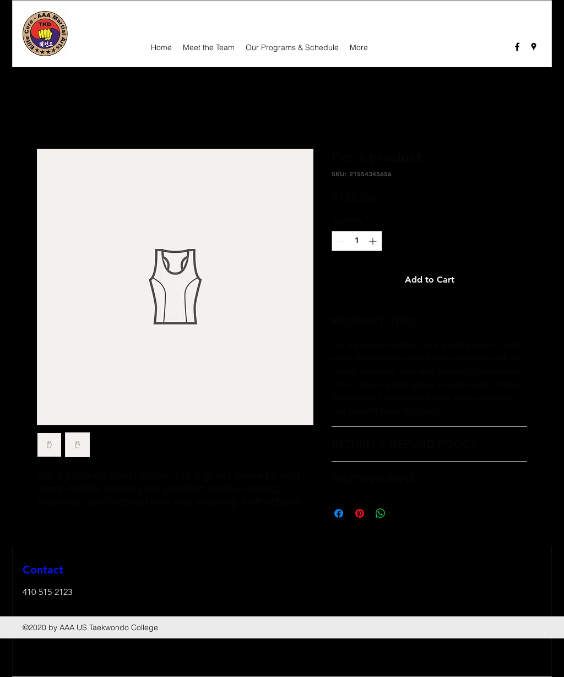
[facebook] (517, 46)
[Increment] (374, 241)
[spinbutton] (357, 241)
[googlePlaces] (533, 46)
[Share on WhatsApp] (380, 513)
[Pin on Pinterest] (359, 513)
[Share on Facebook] (338, 513)
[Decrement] (340, 241)
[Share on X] (401, 513)
